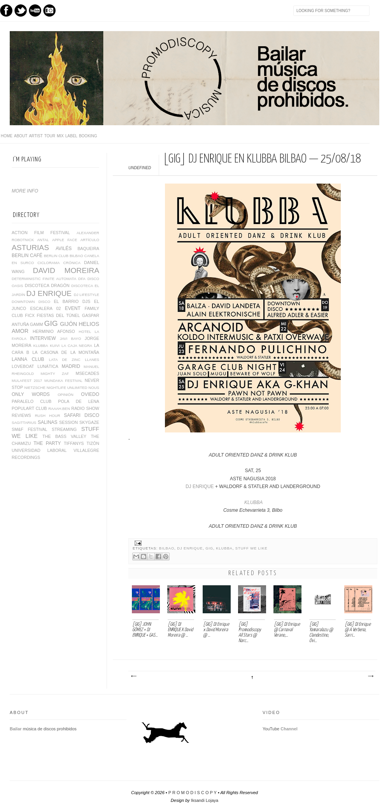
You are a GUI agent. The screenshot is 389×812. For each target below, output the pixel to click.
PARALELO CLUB (31, 401)
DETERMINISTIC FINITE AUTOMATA (44, 278)
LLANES (92, 359)
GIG (209, 548)
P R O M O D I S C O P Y (192, 792)
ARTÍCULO (90, 240)
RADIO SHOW (85, 408)
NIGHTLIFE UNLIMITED (67, 387)
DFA (82, 278)
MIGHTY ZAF (54, 373)
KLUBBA (253, 502)
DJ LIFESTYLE (86, 294)
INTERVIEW (43, 338)
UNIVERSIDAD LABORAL (39, 450)
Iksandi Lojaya (204, 800)
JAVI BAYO (70, 338)
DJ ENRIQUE (200, 486)
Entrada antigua (370, 676)
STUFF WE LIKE (251, 548)
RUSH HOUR (47, 415)
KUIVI (55, 345)
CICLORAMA (48, 263)
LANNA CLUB (28, 359)
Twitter (20, 10)
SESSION (68, 422)
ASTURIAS (30, 247)
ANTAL (43, 240)
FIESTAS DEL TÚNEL (58, 315)
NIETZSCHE (34, 387)
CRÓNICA (72, 263)
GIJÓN (68, 324)
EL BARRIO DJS (72, 301)
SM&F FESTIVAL (29, 429)
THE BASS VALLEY (64, 436)
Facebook (6, 10)
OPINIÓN (66, 394)
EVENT (73, 308)
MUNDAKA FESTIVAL (63, 380)
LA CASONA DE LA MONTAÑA (65, 352)
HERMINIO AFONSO (54, 331)
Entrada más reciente (133, 676)
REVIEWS (21, 415)
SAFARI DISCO (81, 415)
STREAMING (64, 429)
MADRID (71, 366)
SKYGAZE (89, 422)
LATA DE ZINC (65, 359)
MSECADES (87, 373)
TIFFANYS (74, 443)
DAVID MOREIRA (66, 270)
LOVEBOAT (23, 366)
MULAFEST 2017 (27, 380)
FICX (30, 315)
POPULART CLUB (29, 408)
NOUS (93, 387)
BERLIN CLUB (56, 256)
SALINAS (48, 422)
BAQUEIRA (88, 248)
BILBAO (166, 548)
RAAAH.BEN (59, 408)
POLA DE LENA (78, 401)
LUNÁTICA (47, 366)
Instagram (49, 10)
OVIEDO (90, 394)
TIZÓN (93, 443)
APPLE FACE (64, 240)
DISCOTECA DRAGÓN (47, 285)
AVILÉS (64, 248)
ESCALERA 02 (45, 308)
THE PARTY (47, 443)
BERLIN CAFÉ (27, 255)
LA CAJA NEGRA (76, 345)
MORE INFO (25, 191)
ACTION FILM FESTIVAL (41, 232)
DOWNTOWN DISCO (31, 301)
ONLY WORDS (31, 394)
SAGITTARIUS (24, 422)
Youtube (35, 10)
